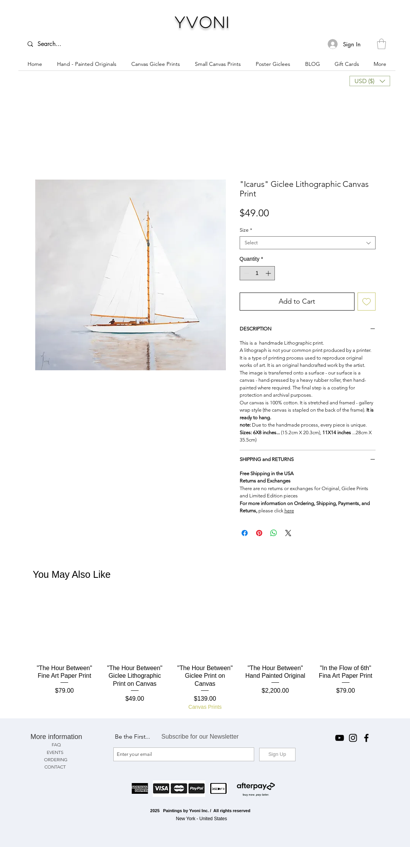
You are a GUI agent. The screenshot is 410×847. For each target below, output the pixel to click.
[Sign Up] (277, 754)
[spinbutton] (257, 273)
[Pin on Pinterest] (259, 533)
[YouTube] (339, 738)
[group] (205, 653)
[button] (381, 44)
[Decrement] (245, 273)
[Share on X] (288, 533)
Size (246, 230)
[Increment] (269, 273)
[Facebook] (366, 738)
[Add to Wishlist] (367, 302)
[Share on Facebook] (244, 533)
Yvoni (202, 21)
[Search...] (53, 44)
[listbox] (370, 81)
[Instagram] (353, 738)
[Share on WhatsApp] (273, 533)
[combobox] (308, 242)
